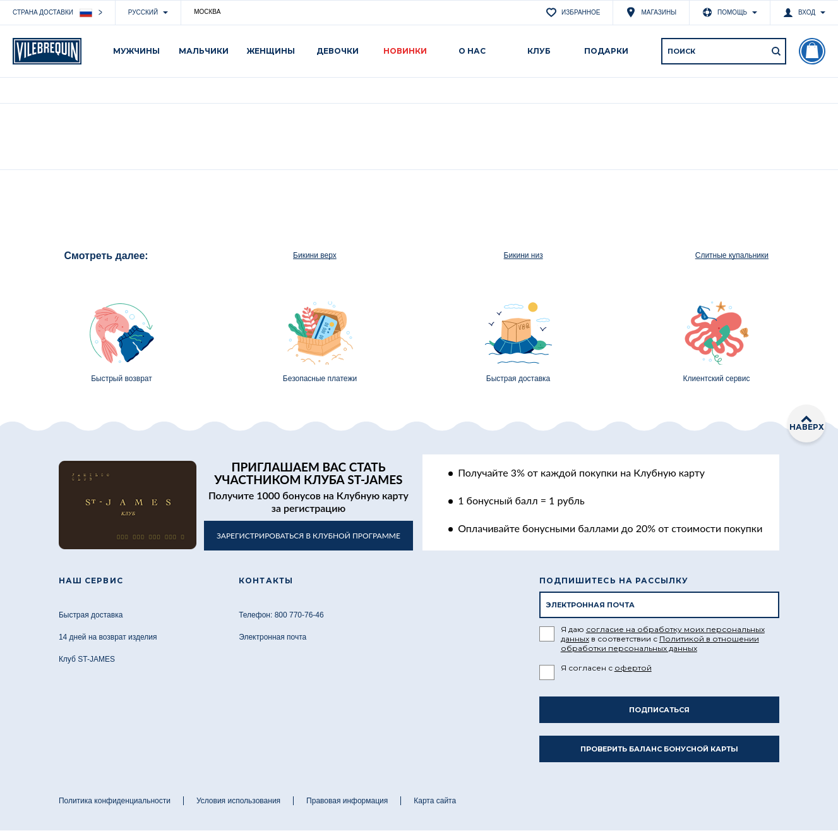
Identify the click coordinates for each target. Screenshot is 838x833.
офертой (633, 667)
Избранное (573, 12)
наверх (806, 423)
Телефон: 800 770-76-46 (281, 615)
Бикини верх (315, 255)
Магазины (651, 12)
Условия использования (238, 800)
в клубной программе (308, 535)
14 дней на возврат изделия (108, 637)
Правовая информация (347, 800)
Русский (143, 12)
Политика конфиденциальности (115, 800)
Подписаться (659, 709)
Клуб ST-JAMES (87, 659)
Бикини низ (523, 255)
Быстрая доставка (91, 615)
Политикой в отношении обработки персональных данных (660, 643)
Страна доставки (52, 13)
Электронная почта (272, 637)
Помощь (724, 12)
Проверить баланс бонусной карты (659, 749)
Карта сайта (435, 800)
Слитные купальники (732, 255)
